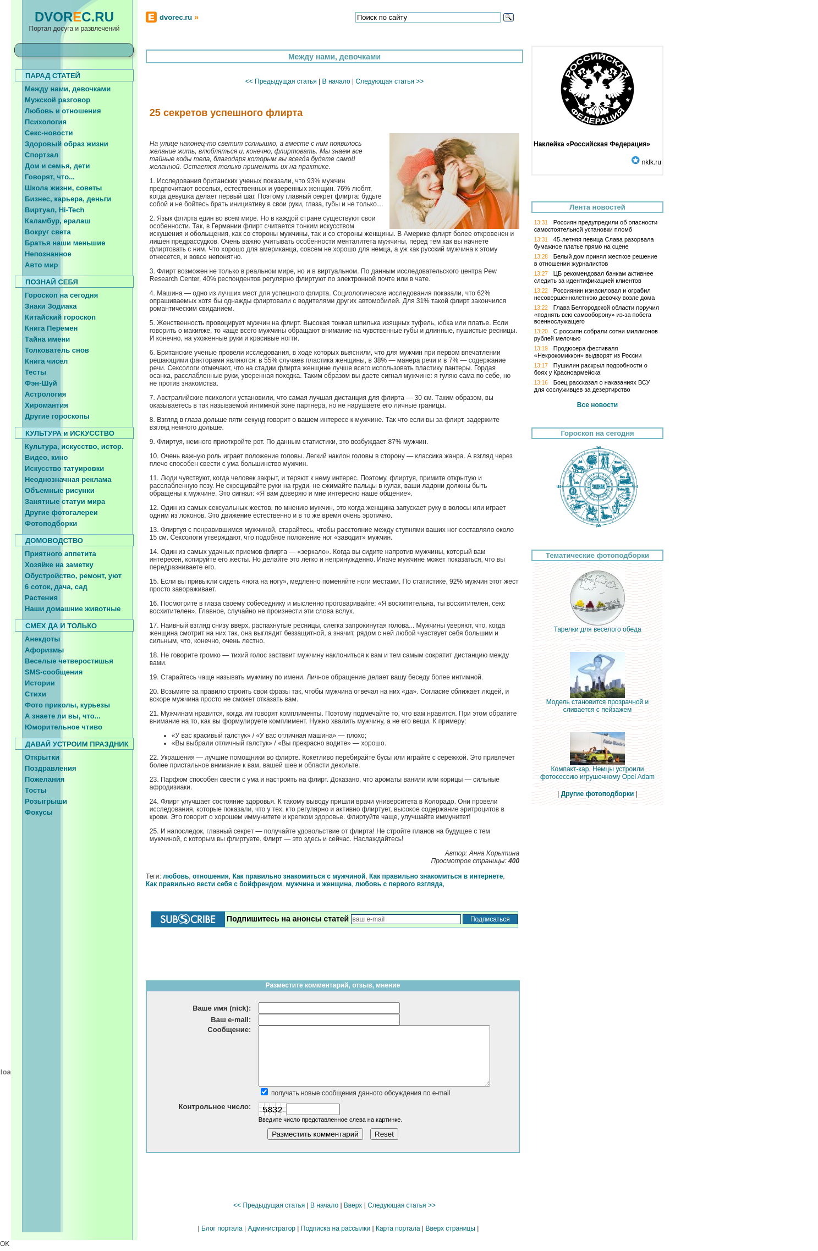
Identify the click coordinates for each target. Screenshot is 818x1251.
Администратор (271, 1228)
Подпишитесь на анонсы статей (288, 918)
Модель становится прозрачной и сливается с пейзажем (597, 703)
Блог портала (222, 1228)
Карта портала (398, 1228)
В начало (336, 81)
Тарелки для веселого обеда (597, 626)
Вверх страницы (450, 1228)
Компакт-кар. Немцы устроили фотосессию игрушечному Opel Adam (597, 770)
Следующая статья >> (389, 81)
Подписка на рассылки (335, 1228)
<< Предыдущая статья (281, 81)
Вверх (353, 1205)
